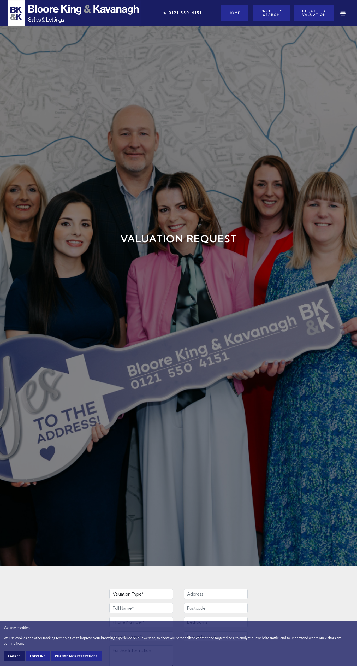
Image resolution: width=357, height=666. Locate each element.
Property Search (271, 13)
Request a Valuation (314, 13)
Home (234, 13)
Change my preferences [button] (76, 656)
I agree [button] (14, 656)
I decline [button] (37, 656)
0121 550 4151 (182, 12)
